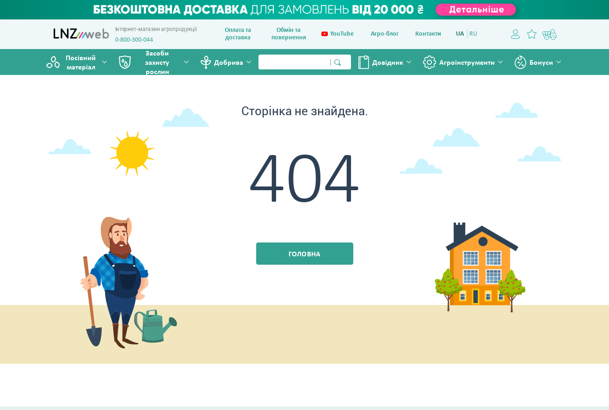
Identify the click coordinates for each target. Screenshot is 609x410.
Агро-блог (385, 34)
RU (473, 34)
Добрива (228, 63)
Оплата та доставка (238, 34)
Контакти (428, 34)
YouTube (337, 34)
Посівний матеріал (81, 63)
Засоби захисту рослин (157, 63)
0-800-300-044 (134, 40)
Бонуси (541, 63)
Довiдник (387, 63)
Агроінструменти (467, 63)
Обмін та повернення (288, 34)
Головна (305, 254)
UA (460, 34)
